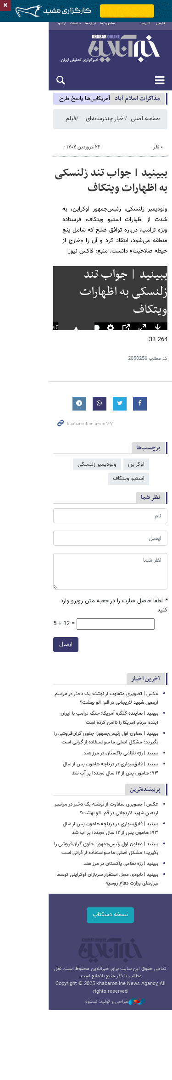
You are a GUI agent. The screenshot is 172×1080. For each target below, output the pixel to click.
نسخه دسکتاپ (86, 914)
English (129, 29)
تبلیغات (55, 29)
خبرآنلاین (86, 55)
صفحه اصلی (145, 125)
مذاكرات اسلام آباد (137, 105)
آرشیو (42, 29)
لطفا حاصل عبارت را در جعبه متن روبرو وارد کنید (108, 610)
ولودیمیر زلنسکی (97, 487)
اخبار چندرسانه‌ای (105, 125)
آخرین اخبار (145, 679)
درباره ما (70, 29)
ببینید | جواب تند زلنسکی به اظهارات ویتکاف (86, 187)
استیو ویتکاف (50, 487)
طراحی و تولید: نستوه (91, 993)
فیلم (71, 125)
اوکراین (136, 487)
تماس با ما (87, 29)
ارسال (17, 643)
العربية (145, 29)
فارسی (160, 29)
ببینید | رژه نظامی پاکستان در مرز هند (120, 753)
